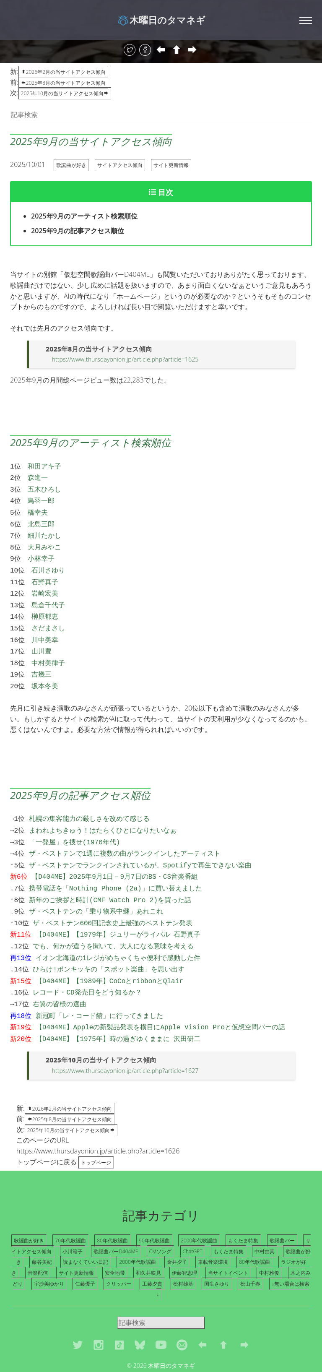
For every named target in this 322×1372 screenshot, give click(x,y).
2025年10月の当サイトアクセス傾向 (65, 93)
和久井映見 (148, 1239)
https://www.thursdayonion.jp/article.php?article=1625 (125, 359)
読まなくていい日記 (85, 1228)
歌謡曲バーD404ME (115, 1217)
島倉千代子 (48, 594)
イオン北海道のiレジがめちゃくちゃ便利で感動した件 (118, 930)
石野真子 (44, 573)
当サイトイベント (228, 1239)
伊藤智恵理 (184, 1239)
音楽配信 (38, 1239)
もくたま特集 (243, 1207)
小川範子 (72, 1217)
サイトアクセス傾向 (120, 165)
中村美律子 (48, 648)
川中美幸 (44, 627)
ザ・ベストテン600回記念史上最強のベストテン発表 (112, 898)
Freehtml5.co (178, 1342)
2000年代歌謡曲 (199, 1207)
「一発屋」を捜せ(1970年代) (74, 823)
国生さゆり (216, 1250)
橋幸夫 (38, 508)
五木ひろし (44, 487)
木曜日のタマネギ (161, 19)
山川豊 (41, 637)
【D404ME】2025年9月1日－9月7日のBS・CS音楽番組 (114, 855)
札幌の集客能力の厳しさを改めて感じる (89, 801)
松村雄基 (183, 1250)
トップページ (96, 1128)
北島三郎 (41, 519)
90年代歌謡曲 (154, 1207)
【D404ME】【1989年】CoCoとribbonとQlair (109, 952)
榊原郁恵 (44, 605)
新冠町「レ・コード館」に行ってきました (99, 984)
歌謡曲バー (282, 1207)
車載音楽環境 (213, 1228)
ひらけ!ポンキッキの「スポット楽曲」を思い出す (108, 941)
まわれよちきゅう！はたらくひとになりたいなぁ (103, 812)
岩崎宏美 (44, 583)
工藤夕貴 (152, 1250)
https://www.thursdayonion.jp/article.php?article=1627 (125, 1037)
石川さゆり (48, 562)
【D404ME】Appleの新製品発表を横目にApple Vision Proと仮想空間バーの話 (160, 995)
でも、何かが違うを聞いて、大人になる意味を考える (113, 919)
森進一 (38, 476)
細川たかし (44, 530)
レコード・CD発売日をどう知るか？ (87, 962)
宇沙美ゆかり (49, 1250)
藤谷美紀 (42, 1228)
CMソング (160, 1217)
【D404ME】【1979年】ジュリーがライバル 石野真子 (118, 909)
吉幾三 (41, 659)
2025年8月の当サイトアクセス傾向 (63, 82)
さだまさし (48, 616)
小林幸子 (41, 551)
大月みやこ (44, 541)
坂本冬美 (44, 669)
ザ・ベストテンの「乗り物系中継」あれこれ (96, 887)
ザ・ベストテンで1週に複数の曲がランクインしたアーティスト (125, 833)
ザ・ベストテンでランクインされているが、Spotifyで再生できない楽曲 (140, 844)
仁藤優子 (85, 1250)
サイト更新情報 (171, 165)
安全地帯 (115, 1239)
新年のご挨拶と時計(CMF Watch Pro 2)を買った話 (110, 877)
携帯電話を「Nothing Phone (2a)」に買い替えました (115, 866)
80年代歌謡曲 (112, 1207)
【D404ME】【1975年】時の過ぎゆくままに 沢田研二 (118, 1005)
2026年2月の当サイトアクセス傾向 (69, 1075)
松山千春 (250, 1250)
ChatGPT (193, 1217)
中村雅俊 (269, 1239)
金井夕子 (177, 1228)
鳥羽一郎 (41, 497)
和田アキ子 (44, 466)
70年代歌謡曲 (70, 1207)
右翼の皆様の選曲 (59, 973)
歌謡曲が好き (71, 165)
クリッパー (118, 1250)
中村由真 (264, 1217)
